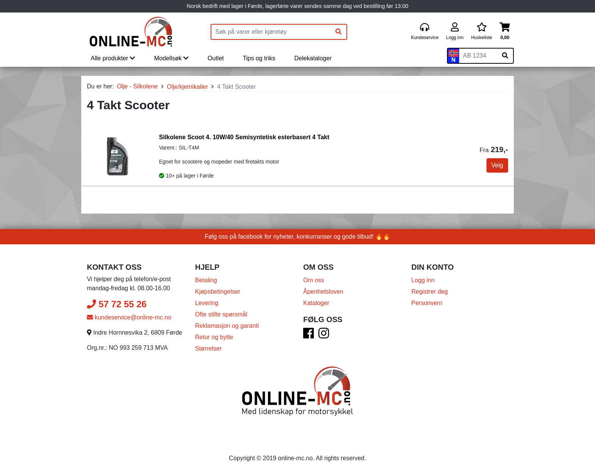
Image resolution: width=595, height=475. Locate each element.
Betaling (206, 280)
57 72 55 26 (116, 304)
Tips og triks (259, 58)
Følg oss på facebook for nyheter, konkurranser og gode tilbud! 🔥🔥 (297, 236)
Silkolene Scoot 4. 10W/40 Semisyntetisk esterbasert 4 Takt (244, 137)
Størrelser (208, 348)
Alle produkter (113, 58)
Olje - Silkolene (137, 86)
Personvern (426, 303)
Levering (206, 303)
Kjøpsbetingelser (217, 291)
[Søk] (338, 32)
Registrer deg (429, 291)
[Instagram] (323, 335)
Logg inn (422, 280)
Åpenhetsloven (323, 291)
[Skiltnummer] (478, 56)
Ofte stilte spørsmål (221, 314)
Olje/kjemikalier (187, 86)
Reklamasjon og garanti (227, 325)
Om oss (313, 280)
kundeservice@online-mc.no (129, 317)
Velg (497, 165)
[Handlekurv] (505, 32)
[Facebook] (308, 335)
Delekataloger (313, 58)
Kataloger (316, 303)
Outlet (216, 58)
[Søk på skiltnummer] (505, 56)
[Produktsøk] (271, 32)
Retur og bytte (214, 337)
